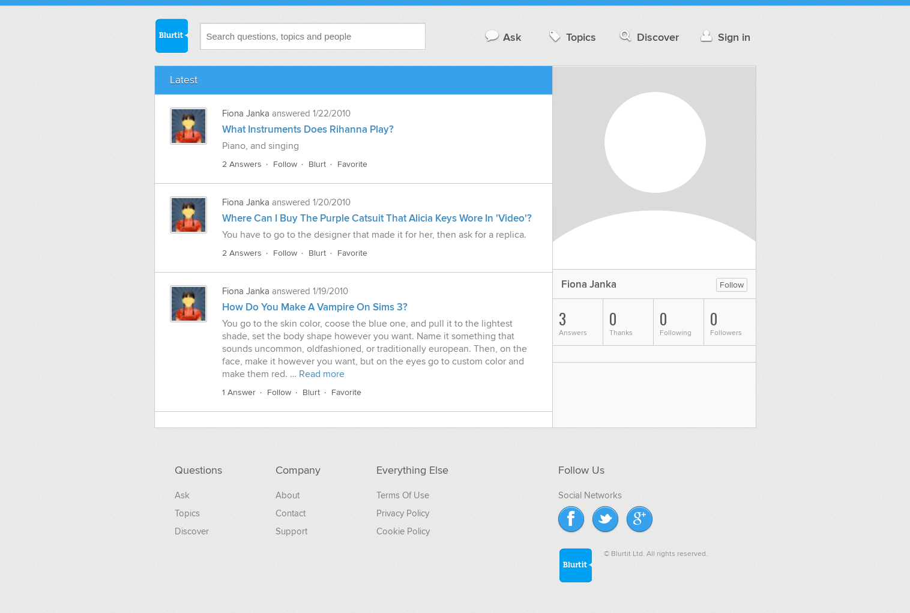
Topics (571, 37)
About (288, 495)
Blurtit (171, 35)
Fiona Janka (246, 113)
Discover (648, 37)
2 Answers (242, 164)
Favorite (352, 164)
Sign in (724, 37)
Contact (291, 513)
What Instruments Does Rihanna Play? (308, 130)
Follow (285, 164)
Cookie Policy (403, 531)
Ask (503, 37)
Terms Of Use (402, 495)
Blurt (317, 164)
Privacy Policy (402, 513)
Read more (322, 374)
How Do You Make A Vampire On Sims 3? (315, 307)
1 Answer (239, 392)
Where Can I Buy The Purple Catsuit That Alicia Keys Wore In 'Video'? (377, 219)
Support (291, 531)
